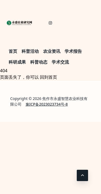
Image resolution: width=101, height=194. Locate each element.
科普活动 (30, 51)
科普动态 (38, 62)
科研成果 (17, 62)
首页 (13, 51)
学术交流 (60, 62)
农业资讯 (51, 51)
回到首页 (48, 77)
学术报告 (73, 51)
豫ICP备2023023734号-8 (47, 104)
